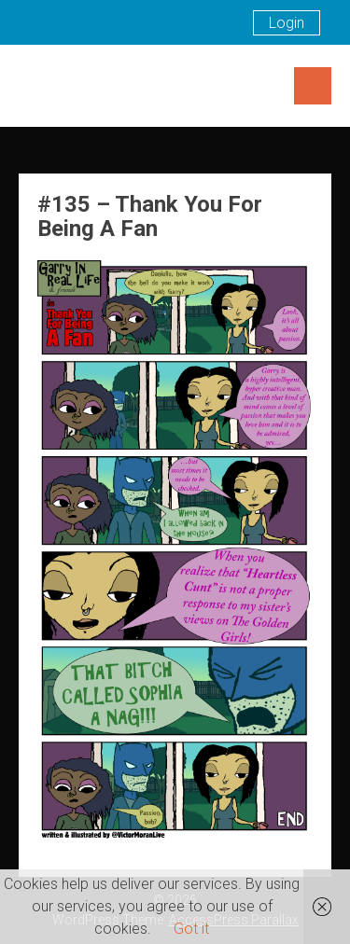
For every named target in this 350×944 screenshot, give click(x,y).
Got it (191, 928)
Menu (312, 85)
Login (286, 23)
